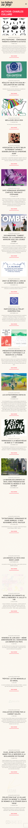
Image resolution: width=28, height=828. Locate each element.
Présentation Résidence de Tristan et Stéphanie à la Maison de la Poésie (14, 353)
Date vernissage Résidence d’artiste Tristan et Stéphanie (14, 192)
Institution (17, 37)
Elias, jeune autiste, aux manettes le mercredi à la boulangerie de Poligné (14, 754)
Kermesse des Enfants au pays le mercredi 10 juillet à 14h (14, 597)
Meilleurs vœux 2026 (14, 120)
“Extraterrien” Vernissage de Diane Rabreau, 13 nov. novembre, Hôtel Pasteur (14, 520)
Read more (14, 56)
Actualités (11, 37)
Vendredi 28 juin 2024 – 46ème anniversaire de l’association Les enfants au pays (14, 640)
